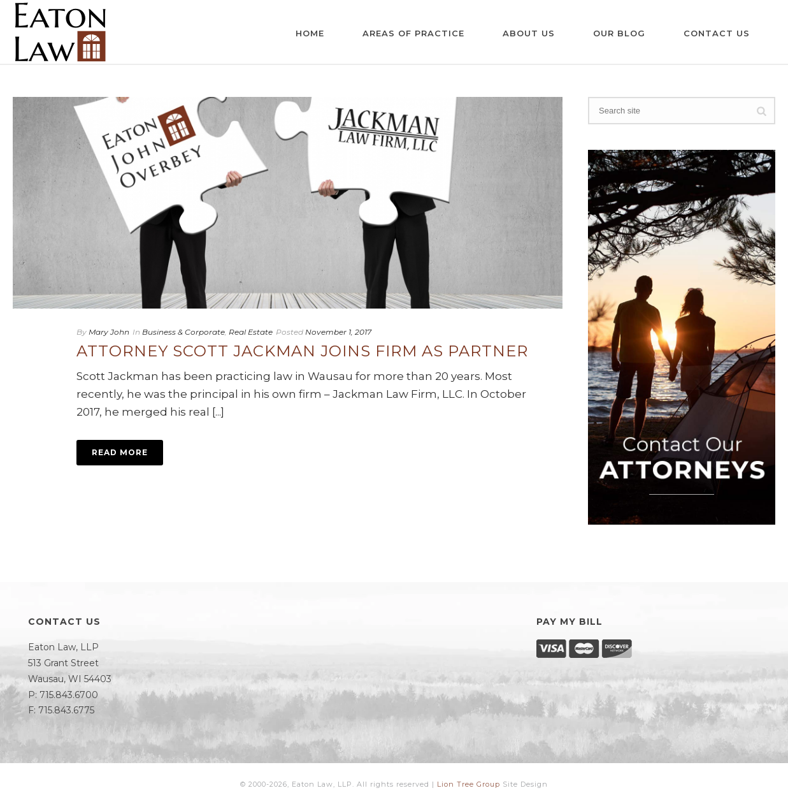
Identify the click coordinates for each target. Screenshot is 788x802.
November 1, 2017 (338, 332)
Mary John (109, 332)
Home (310, 33)
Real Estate (251, 332)
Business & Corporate (183, 332)
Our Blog (619, 33)
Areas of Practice (413, 33)
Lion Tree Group (468, 784)
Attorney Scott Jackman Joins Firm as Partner (302, 351)
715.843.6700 (68, 695)
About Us (529, 33)
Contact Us (717, 33)
